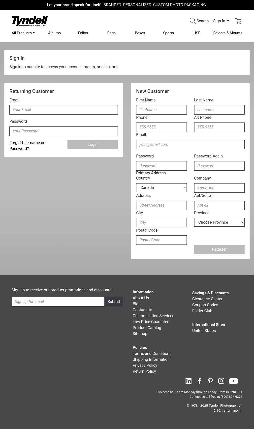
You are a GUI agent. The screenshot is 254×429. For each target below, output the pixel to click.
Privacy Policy (145, 365)
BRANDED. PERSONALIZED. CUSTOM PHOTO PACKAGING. (127, 4)
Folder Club (202, 310)
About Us (141, 298)
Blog (137, 304)
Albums (54, 33)
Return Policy (144, 371)
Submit (114, 301)
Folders (227, 33)
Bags (111, 33)
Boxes (140, 33)
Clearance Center (207, 299)
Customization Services (153, 315)
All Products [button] (22, 33)
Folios (83, 33)
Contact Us (142, 309)
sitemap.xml (233, 410)
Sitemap (140, 333)
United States (204, 330)
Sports (168, 33)
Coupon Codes (205, 305)
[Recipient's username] (58, 301)
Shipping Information (151, 359)
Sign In (219, 21)
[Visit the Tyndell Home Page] (30, 20)
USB (196, 33)
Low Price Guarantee (151, 321)
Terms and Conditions (152, 353)
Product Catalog (147, 327)
